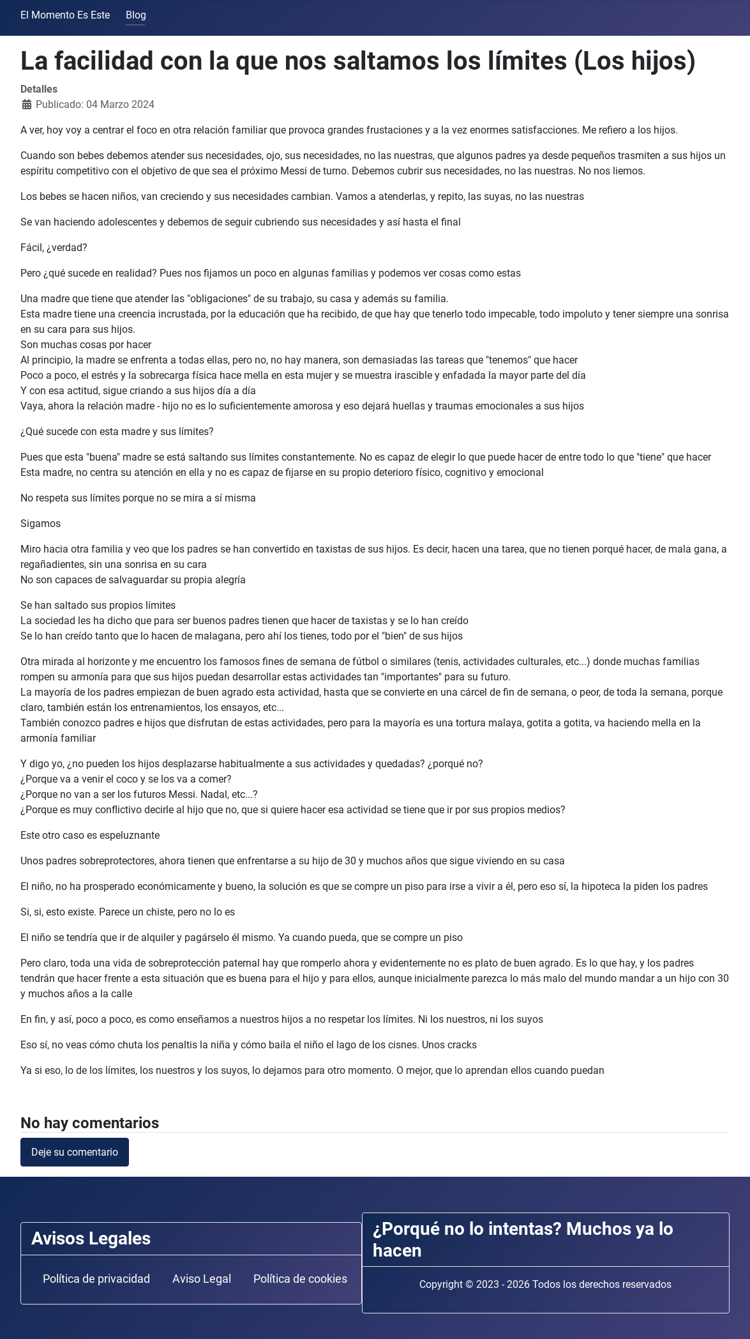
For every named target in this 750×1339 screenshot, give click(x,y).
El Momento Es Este (65, 15)
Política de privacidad (96, 1279)
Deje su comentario (74, 1152)
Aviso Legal (201, 1279)
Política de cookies (300, 1279)
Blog (136, 15)
